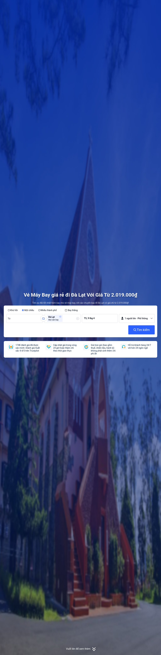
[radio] (12, 310)
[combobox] (9, 318)
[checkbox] (71, 310)
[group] (24, 318)
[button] (136, 5)
